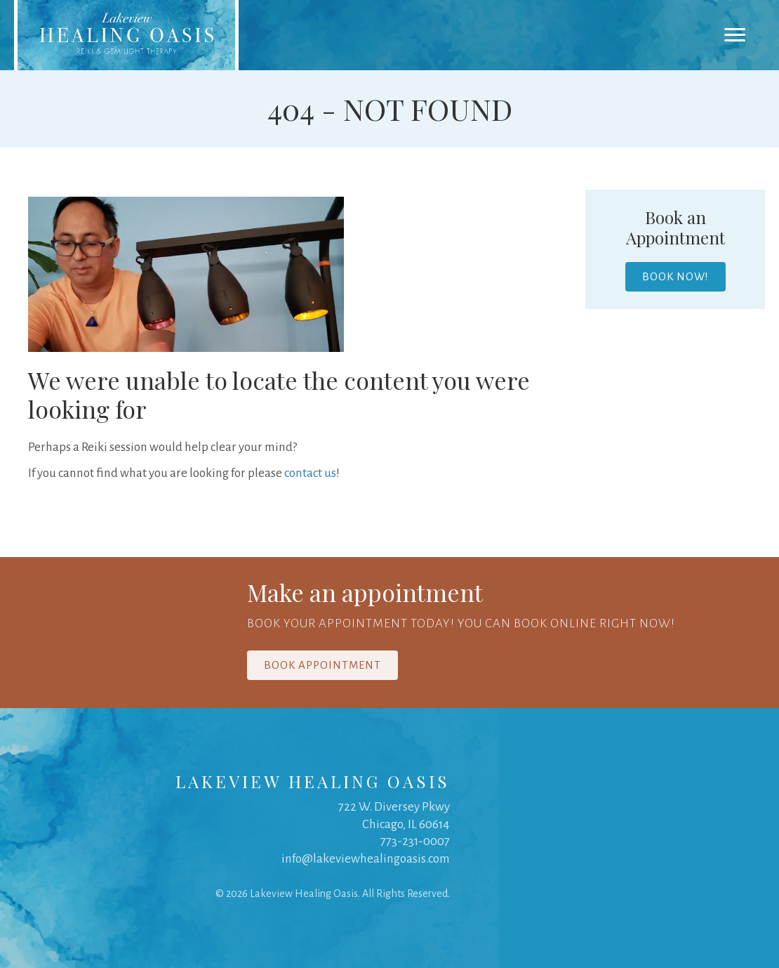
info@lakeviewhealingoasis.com (365, 858)
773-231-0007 (415, 841)
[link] (126, 35)
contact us (310, 473)
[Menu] (735, 35)
